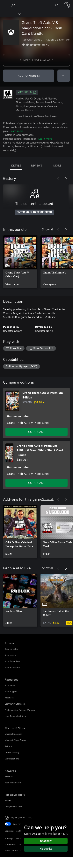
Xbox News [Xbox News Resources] (10, 685)
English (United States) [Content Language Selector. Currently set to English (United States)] (21, 817)
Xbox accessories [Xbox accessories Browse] (13, 667)
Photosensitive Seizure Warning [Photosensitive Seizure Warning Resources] (20, 710)
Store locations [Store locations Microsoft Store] (12, 758)
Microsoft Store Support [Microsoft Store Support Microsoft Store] (16, 740)
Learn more (16, 131)
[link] (20, 261)
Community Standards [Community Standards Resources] (15, 703)
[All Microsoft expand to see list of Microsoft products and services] (5, 5)
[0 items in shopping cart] (57, 5)
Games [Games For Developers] (8, 800)
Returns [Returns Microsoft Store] (8, 746)
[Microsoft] (36, 3)
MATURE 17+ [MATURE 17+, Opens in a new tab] (27, 92)
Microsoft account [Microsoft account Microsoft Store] (13, 734)
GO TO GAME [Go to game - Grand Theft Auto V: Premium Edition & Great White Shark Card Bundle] (36, 483)
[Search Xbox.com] (13, 5)
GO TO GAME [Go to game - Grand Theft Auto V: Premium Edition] (36, 432)
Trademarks (10, 844)
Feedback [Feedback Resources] (9, 697)
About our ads (11, 850)
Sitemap (8, 838)
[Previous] (58, 178)
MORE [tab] (57, 165)
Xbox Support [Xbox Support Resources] (11, 691)
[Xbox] (10, 13)
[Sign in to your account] (66, 5)
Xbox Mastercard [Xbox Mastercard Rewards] (13, 782)
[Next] (66, 178)
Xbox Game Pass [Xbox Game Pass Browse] (12, 661)
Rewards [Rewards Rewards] (9, 776)
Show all (48, 229)
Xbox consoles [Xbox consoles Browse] (11, 649)
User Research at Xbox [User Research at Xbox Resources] (15, 716)
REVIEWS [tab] (36, 165)
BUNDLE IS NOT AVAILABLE (36, 60)
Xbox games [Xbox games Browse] (10, 655)
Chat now (46, 841)
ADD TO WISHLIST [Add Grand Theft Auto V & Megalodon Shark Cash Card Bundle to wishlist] (29, 75)
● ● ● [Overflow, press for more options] (64, 76)
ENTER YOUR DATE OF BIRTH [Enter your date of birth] (34, 212)
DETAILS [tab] (16, 165)
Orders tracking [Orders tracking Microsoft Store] (12, 752)
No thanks (46, 848)
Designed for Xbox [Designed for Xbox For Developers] (13, 806)
